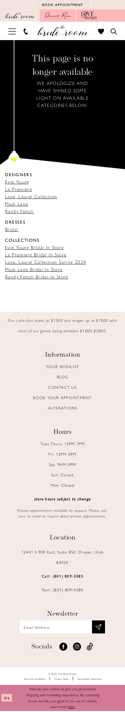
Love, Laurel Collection (31, 197)
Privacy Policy (61, 680)
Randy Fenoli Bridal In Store (36, 277)
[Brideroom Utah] (62, 31)
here (71, 707)
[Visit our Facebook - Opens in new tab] (63, 648)
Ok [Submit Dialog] (7, 699)
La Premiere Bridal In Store (35, 255)
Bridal (11, 229)
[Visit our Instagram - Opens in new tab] (77, 648)
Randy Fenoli (19, 211)
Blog (62, 377)
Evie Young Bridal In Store (34, 247)
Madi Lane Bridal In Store (34, 269)
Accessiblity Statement (89, 680)
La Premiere (18, 189)
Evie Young (17, 182)
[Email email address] (62, 627)
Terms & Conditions (35, 680)
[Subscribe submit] (100, 627)
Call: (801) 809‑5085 (62, 577)
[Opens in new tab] (58, 16)
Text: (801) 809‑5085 (63, 590)
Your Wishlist (62, 367)
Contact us (62, 388)
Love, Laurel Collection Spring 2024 (45, 262)
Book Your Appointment (62, 398)
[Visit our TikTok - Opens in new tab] (90, 648)
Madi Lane (16, 204)
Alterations (62, 408)
